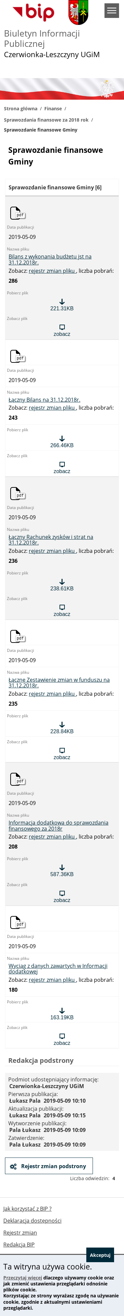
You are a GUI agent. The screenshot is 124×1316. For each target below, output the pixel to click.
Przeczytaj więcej (22, 1277)
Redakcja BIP (19, 1244)
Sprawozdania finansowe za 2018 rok (46, 120)
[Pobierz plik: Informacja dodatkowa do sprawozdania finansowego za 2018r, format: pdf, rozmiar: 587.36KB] (62, 870)
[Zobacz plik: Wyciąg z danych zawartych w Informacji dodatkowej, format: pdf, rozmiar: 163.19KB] (62, 1039)
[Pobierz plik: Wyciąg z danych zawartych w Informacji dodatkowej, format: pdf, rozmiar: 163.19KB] (62, 1014)
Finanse (53, 108)
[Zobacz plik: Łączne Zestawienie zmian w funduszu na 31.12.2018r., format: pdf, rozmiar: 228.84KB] (62, 753)
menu (111, 10)
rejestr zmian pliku (52, 270)
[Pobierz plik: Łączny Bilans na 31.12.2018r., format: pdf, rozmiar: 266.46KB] (62, 442)
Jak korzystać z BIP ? (27, 1208)
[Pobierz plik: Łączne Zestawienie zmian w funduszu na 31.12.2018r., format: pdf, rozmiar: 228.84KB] (62, 728)
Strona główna (20, 108)
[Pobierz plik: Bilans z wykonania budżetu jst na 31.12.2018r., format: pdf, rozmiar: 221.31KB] (62, 305)
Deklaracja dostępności (32, 1220)
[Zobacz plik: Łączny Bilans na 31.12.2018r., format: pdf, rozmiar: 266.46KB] (62, 467)
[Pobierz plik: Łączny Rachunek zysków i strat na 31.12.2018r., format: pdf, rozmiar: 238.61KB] (62, 585)
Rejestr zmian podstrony (53, 1166)
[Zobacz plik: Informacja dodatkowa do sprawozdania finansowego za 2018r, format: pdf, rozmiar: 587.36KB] (62, 896)
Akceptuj (100, 1255)
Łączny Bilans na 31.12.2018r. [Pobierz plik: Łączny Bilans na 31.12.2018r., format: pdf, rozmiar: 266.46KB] (44, 400)
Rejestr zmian (20, 1232)
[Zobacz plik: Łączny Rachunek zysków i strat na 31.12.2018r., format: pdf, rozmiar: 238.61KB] (62, 610)
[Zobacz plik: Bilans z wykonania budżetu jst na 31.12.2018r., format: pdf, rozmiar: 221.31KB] (62, 330)
